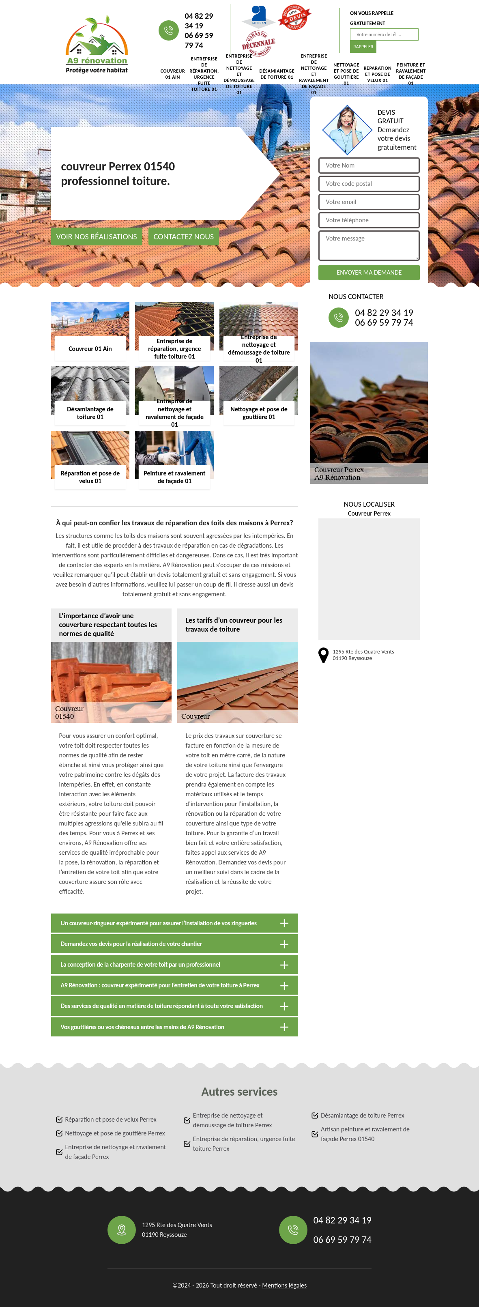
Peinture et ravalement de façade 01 (411, 74)
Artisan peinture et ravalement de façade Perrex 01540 (365, 1134)
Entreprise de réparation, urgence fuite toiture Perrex (244, 1143)
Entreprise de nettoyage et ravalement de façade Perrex (115, 1152)
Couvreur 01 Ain (173, 74)
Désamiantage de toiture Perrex (362, 1115)
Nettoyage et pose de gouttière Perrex (115, 1133)
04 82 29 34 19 (199, 20)
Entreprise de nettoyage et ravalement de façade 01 (314, 74)
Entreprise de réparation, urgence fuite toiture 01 (204, 74)
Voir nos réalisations (96, 236)
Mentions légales (284, 1285)
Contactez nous (184, 236)
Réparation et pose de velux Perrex (111, 1119)
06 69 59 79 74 (199, 40)
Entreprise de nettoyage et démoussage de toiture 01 (239, 74)
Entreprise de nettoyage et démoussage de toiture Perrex (232, 1120)
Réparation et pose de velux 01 (378, 74)
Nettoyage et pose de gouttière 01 (346, 74)
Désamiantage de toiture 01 (277, 74)
